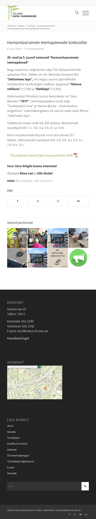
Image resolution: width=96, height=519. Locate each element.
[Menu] (84, 13)
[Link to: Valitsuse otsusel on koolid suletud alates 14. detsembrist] (58, 238)
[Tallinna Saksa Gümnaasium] (40, 13)
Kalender (12, 449)
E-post (10, 467)
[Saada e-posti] (78, 201)
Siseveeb (12, 473)
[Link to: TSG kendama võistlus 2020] (17, 238)
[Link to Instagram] (75, 514)
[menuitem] (75, 13)
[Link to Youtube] (80, 514)
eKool (10, 425)
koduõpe (27, 181)
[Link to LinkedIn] (86, 514)
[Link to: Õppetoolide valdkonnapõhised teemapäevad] (37, 258)
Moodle (11, 432)
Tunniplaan (13, 437)
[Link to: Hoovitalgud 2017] (17, 258)
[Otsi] (75, 13)
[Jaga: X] (38, 201)
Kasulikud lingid (18, 338)
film (18, 181)
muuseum (46, 181)
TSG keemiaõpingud (18, 455)
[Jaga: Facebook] (17, 201)
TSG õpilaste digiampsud (20, 461)
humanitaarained (34, 48)
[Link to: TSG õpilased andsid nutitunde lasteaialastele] (37, 238)
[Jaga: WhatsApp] (58, 201)
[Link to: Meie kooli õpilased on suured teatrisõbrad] (58, 258)
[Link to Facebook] (69, 514)
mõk (36, 181)
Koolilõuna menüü (17, 443)
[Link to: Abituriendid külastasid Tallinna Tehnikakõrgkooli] (78, 238)
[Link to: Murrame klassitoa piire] (78, 258)
